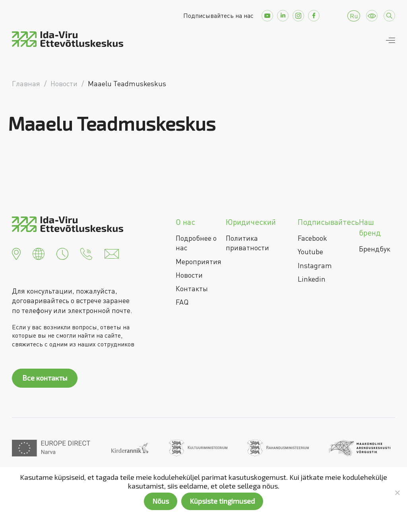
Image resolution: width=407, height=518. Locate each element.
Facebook (312, 238)
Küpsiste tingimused (222, 501)
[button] (16, 252)
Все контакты (44, 377)
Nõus (160, 501)
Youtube (310, 251)
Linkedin (312, 278)
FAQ (182, 302)
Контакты (192, 288)
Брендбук (374, 248)
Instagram (315, 265)
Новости (189, 275)
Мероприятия (198, 261)
